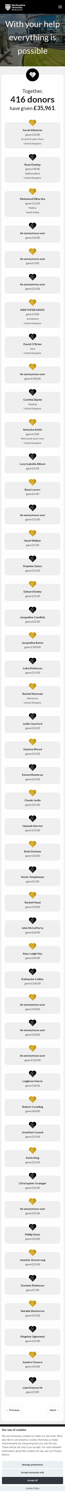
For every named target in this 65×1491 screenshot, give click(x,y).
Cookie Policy (32, 1488)
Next (54, 1410)
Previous (13, 1410)
